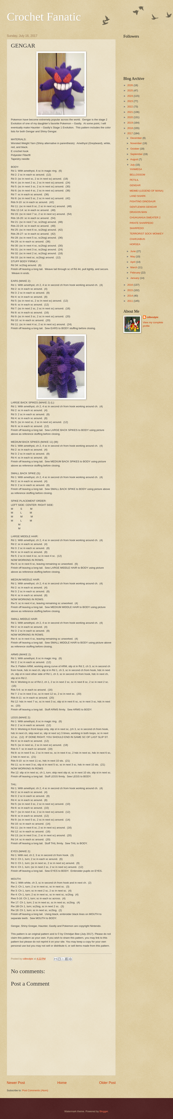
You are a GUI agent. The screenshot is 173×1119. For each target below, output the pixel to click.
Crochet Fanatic (44, 16)
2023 (130, 101)
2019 (130, 122)
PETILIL (134, 179)
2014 (130, 295)
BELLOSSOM (137, 174)
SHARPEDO (137, 228)
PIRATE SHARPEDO (141, 222)
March (134, 267)
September (136, 154)
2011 (130, 300)
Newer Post (16, 1083)
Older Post (107, 1083)
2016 (130, 284)
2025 (130, 90)
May (133, 256)
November (136, 143)
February (135, 272)
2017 (130, 133)
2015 (130, 290)
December (136, 138)
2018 (130, 128)
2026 (130, 85)
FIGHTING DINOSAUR (143, 201)
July (132, 164)
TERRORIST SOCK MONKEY (146, 233)
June (133, 251)
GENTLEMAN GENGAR (143, 206)
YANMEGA (136, 169)
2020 (130, 117)
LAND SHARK (138, 196)
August (134, 159)
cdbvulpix (152, 317)
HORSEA (135, 244)
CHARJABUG (137, 239)
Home (62, 1083)
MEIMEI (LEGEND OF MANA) (146, 190)
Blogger (104, 1111)
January (135, 278)
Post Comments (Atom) (35, 1090)
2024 (130, 95)
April (133, 261)
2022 (130, 106)
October (135, 148)
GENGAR (135, 185)
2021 (130, 112)
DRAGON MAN (138, 212)
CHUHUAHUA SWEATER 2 (145, 217)
